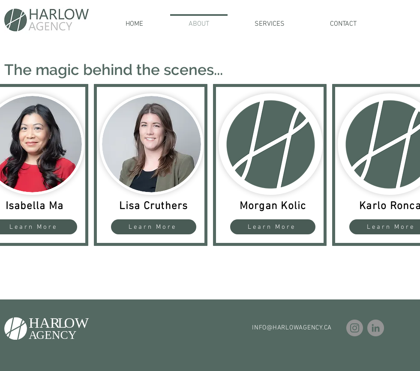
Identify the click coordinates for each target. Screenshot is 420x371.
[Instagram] (354, 328)
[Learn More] (153, 226)
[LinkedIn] (375, 328)
